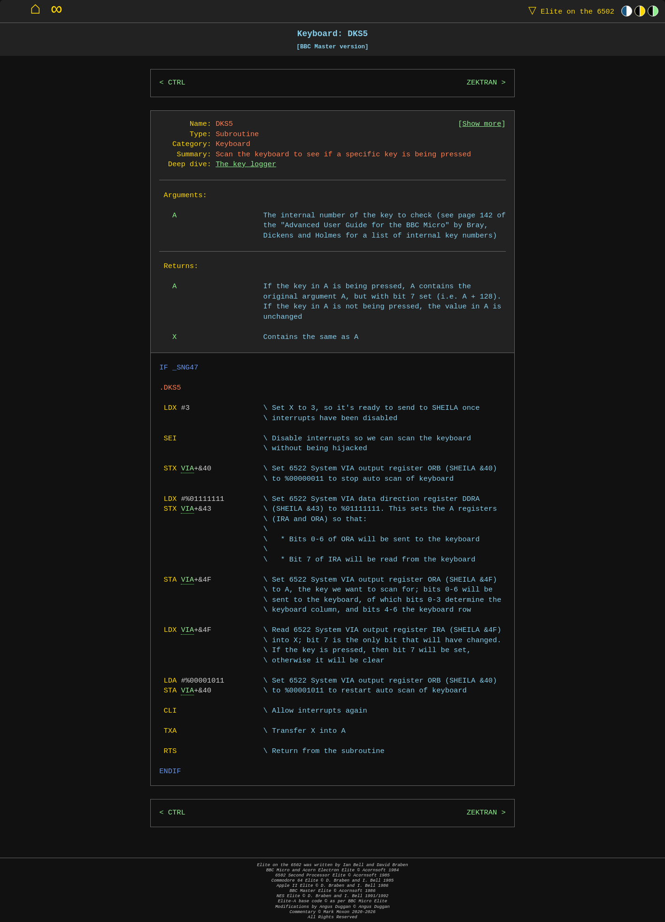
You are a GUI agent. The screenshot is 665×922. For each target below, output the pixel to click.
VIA (187, 469)
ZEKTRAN (482, 83)
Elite (569, 11)
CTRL (177, 83)
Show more (482, 124)
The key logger (246, 164)
